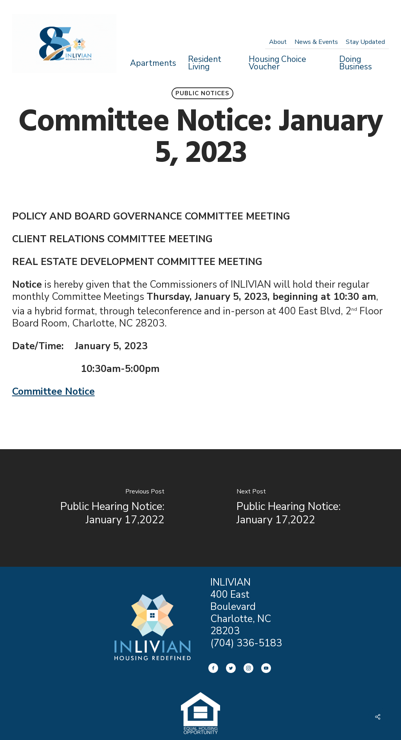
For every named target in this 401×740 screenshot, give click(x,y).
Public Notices (202, 93)
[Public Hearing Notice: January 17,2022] (100, 508)
